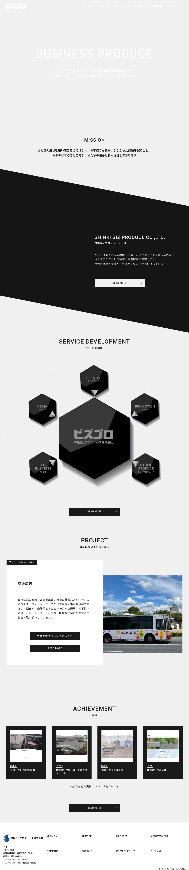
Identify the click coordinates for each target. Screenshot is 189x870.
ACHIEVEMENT (138, 6)
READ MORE (119, 283)
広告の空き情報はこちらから (55, 636)
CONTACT (174, 6)
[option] (94, 612)
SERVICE (103, 6)
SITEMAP (156, 851)
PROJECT (119, 6)
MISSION (88, 6)
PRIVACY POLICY (126, 851)
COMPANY (157, 6)
